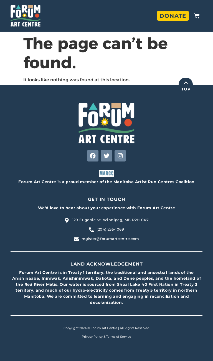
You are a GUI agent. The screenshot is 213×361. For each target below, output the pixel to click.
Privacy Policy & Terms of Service (106, 337)
